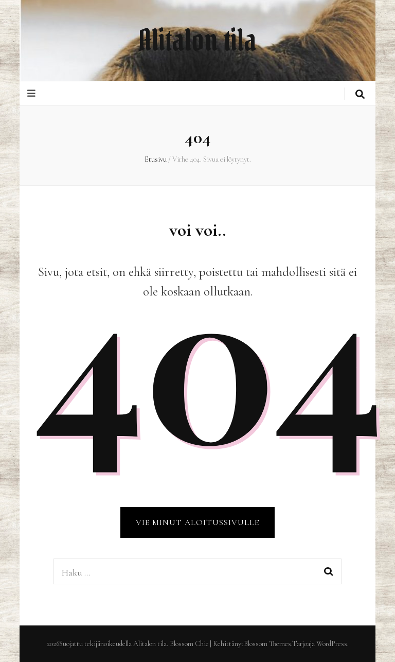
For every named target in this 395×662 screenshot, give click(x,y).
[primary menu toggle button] (32, 93)
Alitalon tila (197, 40)
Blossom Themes (267, 643)
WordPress (331, 643)
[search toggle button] (360, 94)
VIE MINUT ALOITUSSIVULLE (197, 522)
